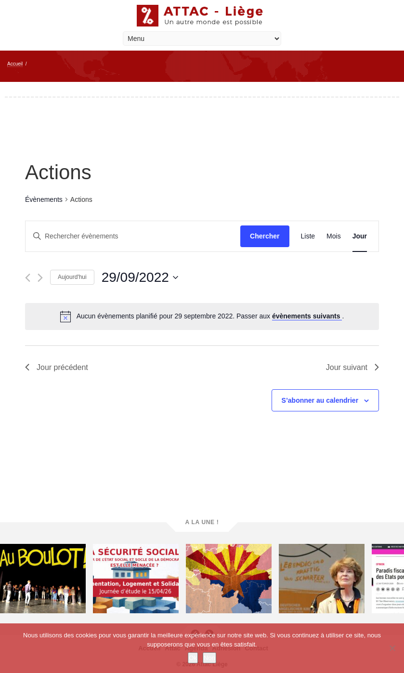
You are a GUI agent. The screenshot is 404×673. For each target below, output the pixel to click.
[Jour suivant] (40, 277)
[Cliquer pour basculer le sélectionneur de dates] (140, 277)
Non (209, 657)
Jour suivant (352, 367)
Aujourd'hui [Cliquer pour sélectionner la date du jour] (72, 277)
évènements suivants (307, 316)
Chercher (264, 236)
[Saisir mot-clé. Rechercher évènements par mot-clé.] (133, 236)
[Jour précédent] (27, 277)
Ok (193, 657)
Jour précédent (56, 367)
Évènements (44, 199)
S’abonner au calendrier (320, 400)
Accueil (15, 63)
